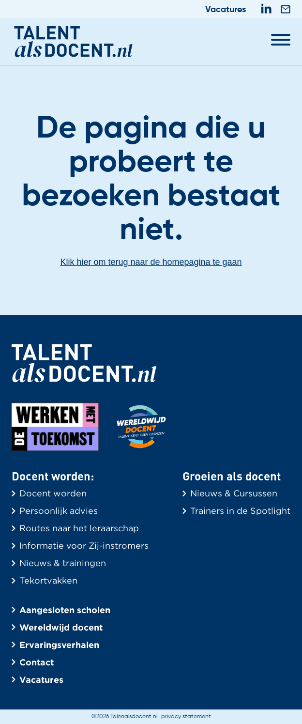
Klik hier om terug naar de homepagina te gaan (151, 262)
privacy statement (186, 717)
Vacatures (225, 9)
